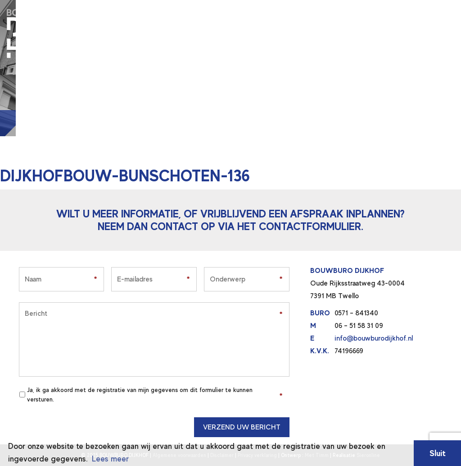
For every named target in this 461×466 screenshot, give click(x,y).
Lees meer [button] (110, 458)
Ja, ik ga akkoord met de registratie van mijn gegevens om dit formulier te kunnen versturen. (140, 394)
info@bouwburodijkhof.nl (373, 338)
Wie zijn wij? (247, 12)
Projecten (192, 12)
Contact (299, 12)
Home (106, 12)
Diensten (145, 12)
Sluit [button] (437, 453)
